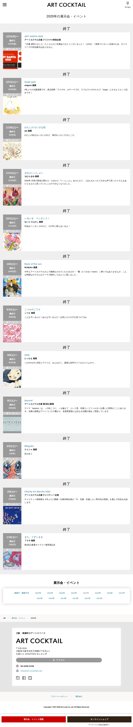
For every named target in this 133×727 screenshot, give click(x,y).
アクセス (128, 5)
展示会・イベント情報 (34, 719)
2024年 (38, 593)
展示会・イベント (18, 618)
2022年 (62, 593)
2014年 (63, 598)
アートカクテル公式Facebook (24, 678)
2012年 (87, 598)
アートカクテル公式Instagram (18, 678)
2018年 (110, 593)
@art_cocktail (30, 678)
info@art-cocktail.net (31, 671)
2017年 (122, 593)
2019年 (98, 593)
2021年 (74, 593)
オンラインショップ (99, 719)
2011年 (99, 598)
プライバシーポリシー (59, 696)
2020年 (86, 593)
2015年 (52, 598)
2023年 (50, 593)
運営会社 (78, 696)
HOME (4, 618)
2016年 (40, 598)
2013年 (75, 598)
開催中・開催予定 (21, 593)
